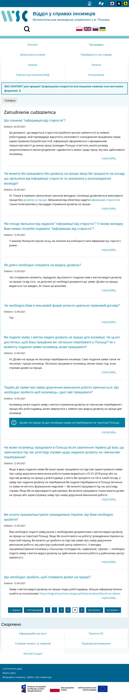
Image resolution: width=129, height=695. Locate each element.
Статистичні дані (12, 668)
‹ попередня (33, 610)
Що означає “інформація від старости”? (35, 120)
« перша (15, 610)
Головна (10, 100)
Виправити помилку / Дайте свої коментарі (27, 677)
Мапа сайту (9, 672)
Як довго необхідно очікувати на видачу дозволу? (42, 265)
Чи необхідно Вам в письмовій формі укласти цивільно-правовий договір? (62, 305)
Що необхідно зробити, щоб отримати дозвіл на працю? (47, 577)
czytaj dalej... (109, 158)
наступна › (94, 610)
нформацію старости (104, 200)
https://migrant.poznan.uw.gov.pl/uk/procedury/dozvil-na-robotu (80, 593)
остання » (113, 610)
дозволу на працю (35, 200)
